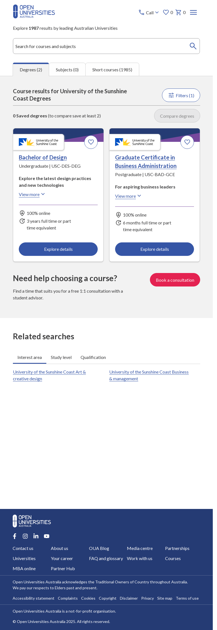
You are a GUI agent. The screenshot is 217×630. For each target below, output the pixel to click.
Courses (173, 558)
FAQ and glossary (106, 558)
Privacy (147, 598)
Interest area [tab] (29, 357)
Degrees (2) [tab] (31, 69)
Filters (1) (181, 95)
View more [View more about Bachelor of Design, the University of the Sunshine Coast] (32, 194)
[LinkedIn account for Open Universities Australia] (36, 536)
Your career (62, 558)
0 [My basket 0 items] (180, 12)
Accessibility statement (33, 598)
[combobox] (106, 46)
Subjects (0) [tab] (67, 69)
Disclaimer (129, 598)
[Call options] (149, 12)
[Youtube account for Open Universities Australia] (46, 536)
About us (59, 548)
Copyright (108, 598)
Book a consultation (175, 279)
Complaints (68, 598)
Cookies (88, 598)
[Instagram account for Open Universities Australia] (25, 536)
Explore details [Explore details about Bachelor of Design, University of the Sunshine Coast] (58, 248)
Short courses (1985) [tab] (112, 69)
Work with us (140, 558)
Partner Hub (63, 568)
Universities (24, 558)
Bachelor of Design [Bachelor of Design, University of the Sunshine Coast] (43, 157)
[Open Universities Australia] (34, 16)
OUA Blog (99, 548)
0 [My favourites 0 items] (167, 12)
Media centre (140, 548)
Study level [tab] (61, 357)
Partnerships (177, 548)
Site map (164, 598)
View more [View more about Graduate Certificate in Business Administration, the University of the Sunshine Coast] (129, 195)
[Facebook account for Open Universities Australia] (14, 536)
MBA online (24, 568)
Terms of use (187, 598)
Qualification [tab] (93, 357)
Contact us (23, 548)
